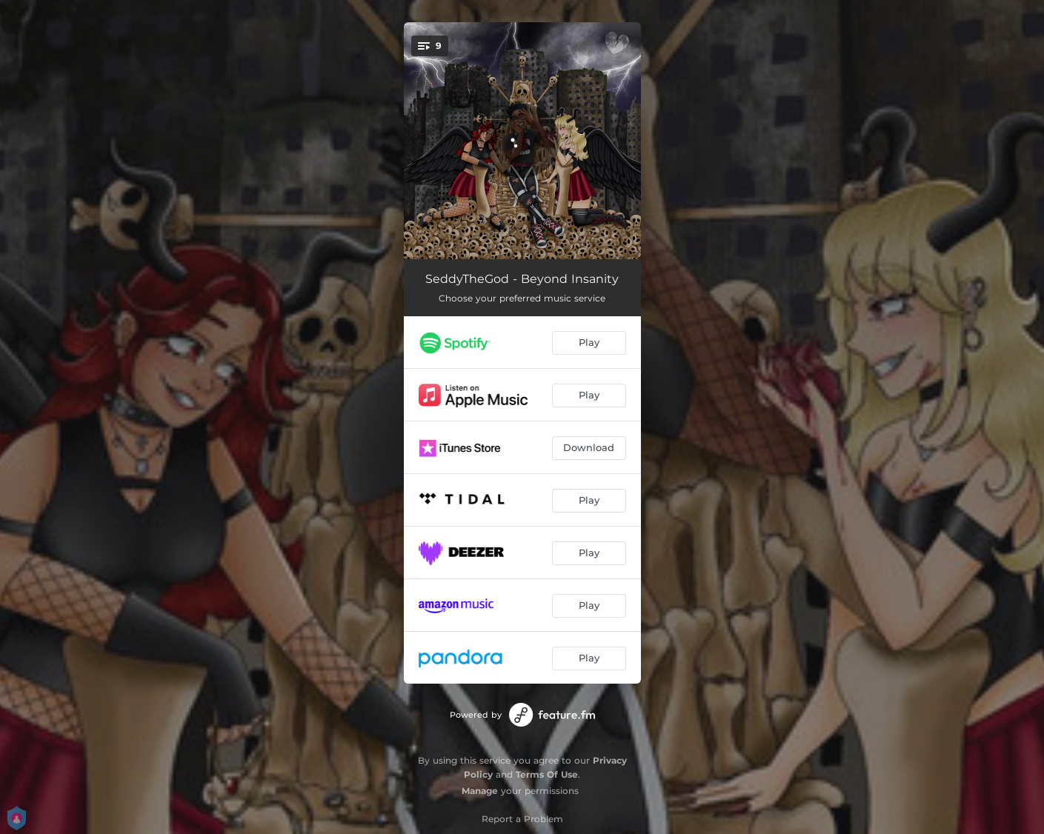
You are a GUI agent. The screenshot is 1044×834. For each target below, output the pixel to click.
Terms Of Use (547, 774)
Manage (480, 790)
